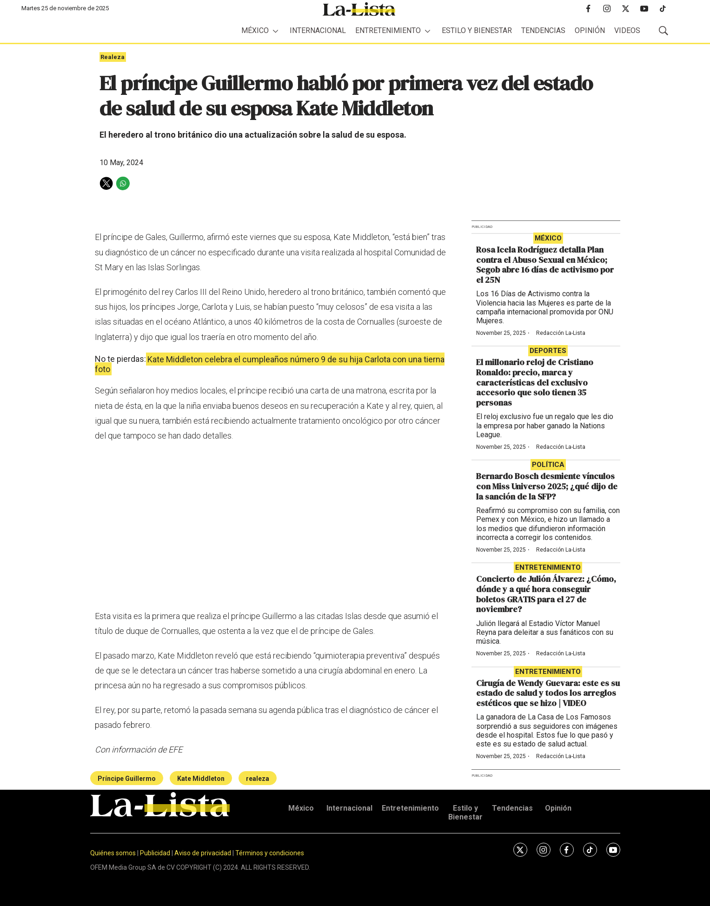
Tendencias (543, 30)
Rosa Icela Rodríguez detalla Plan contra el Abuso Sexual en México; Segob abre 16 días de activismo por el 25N (545, 265)
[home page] (359, 9)
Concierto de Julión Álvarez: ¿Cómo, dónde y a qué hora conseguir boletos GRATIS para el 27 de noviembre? (546, 594)
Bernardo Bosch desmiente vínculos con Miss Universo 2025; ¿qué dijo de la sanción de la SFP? (546, 486)
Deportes (548, 350)
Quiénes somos (113, 853)
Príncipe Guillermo (127, 778)
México (255, 30)
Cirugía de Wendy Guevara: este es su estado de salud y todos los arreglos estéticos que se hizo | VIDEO (548, 693)
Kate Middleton (201, 778)
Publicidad (156, 853)
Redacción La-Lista (560, 333)
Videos (627, 30)
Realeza (112, 56)
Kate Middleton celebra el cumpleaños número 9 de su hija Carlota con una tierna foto (270, 364)
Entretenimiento (388, 30)
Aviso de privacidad (202, 853)
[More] (275, 31)
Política (548, 464)
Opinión (590, 30)
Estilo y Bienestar (477, 30)
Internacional (318, 30)
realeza (257, 778)
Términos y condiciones (269, 853)
